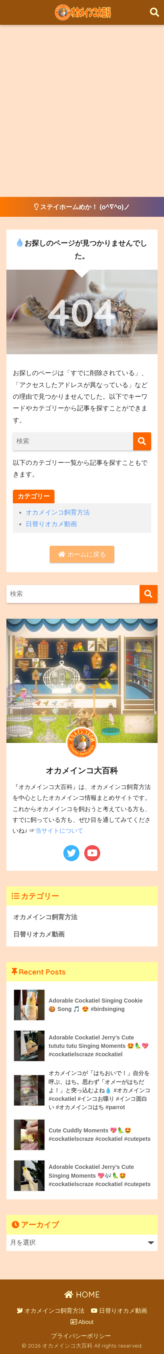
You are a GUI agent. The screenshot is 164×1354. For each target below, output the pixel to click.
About (82, 1322)
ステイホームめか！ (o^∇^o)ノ (82, 207)
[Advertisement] (82, 111)
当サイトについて (59, 830)
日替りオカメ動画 (51, 524)
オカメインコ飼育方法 (58, 512)
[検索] (142, 441)
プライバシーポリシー (81, 1336)
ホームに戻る (81, 554)
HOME (82, 1294)
